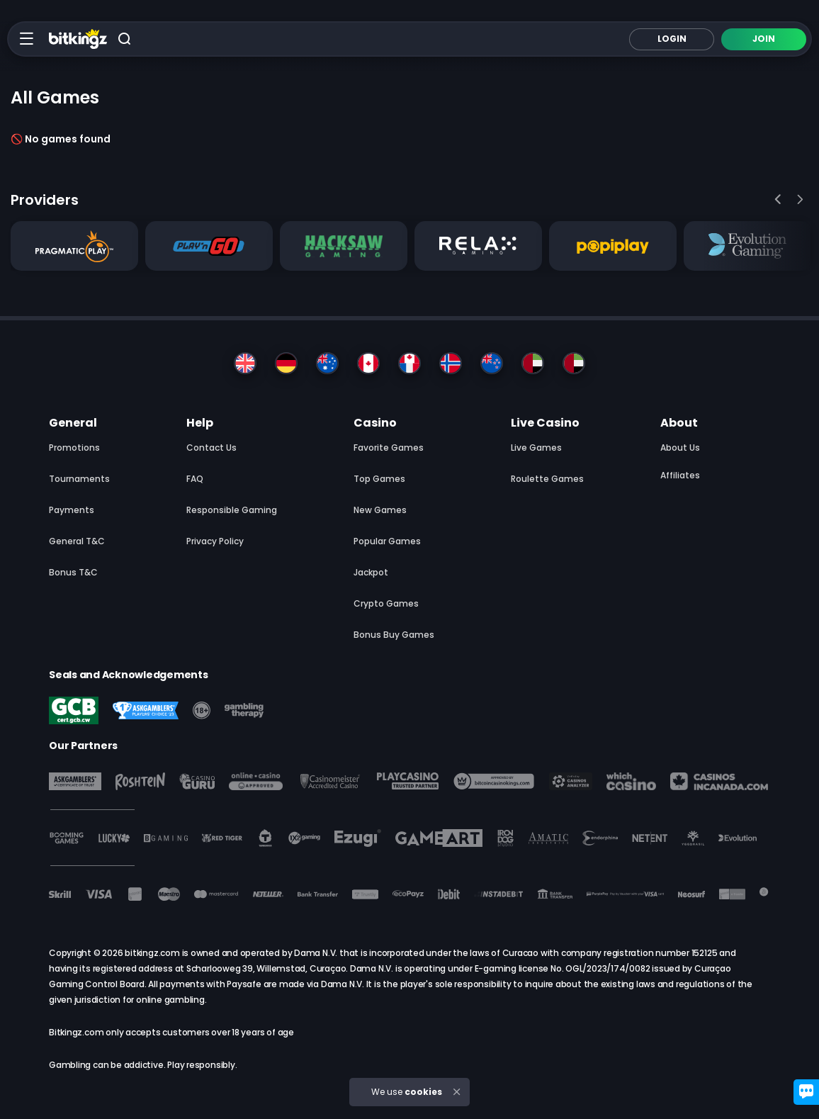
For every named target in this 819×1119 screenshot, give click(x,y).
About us (680, 448)
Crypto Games (386, 603)
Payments (71, 510)
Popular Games (387, 541)
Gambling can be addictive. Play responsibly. (143, 1065)
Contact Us (211, 448)
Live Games (536, 448)
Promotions (74, 448)
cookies (423, 1092)
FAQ (194, 479)
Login (672, 39)
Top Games (379, 479)
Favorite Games (389, 448)
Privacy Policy (215, 541)
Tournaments (79, 479)
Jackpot (371, 572)
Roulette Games (547, 479)
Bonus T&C (73, 572)
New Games (380, 510)
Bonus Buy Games (394, 635)
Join (763, 39)
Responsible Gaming (231, 510)
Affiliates (680, 475)
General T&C (77, 541)
